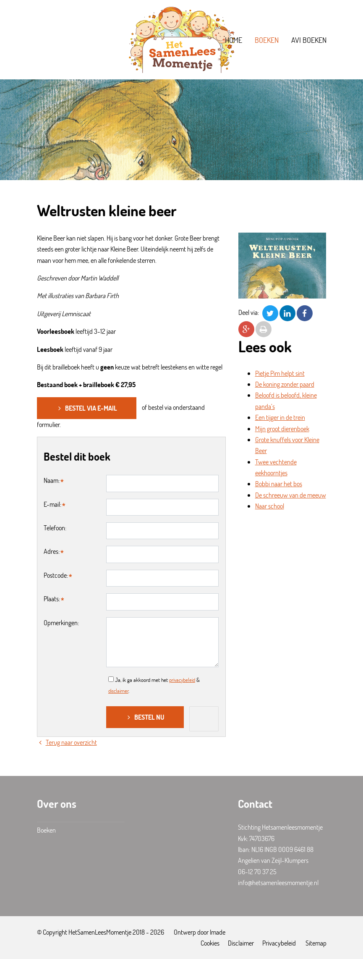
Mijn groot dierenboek (282, 428)
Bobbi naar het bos (278, 483)
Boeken (267, 40)
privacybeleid (182, 680)
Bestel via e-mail (86, 408)
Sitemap (316, 942)
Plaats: (52, 598)
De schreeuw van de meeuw (290, 494)
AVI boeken (308, 40)
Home (233, 40)
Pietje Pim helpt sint (280, 373)
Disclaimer (241, 942)
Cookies (210, 942)
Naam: (52, 480)
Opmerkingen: (61, 622)
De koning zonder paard (284, 384)
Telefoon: (55, 527)
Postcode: (56, 575)
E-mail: (52, 504)
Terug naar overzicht (67, 742)
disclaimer (118, 690)
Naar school (269, 505)
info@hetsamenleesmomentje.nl (278, 882)
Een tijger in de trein (280, 417)
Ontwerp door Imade (199, 932)
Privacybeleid (279, 942)
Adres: (52, 551)
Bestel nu (145, 717)
